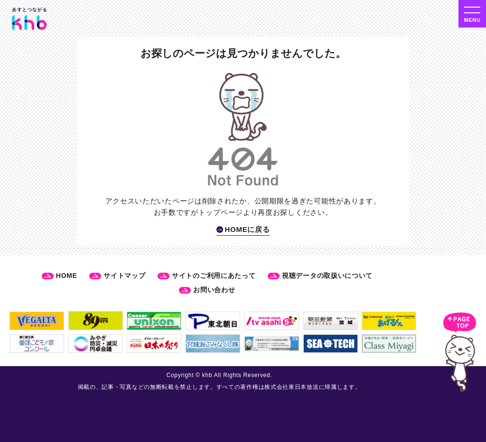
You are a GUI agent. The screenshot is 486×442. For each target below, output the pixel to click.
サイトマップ (124, 275)
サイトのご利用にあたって (213, 275)
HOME (66, 275)
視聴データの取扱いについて (327, 275)
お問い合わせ (214, 290)
